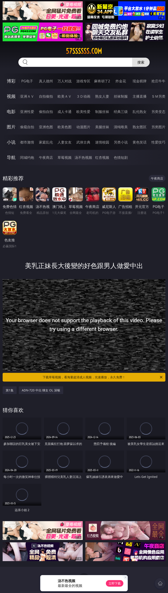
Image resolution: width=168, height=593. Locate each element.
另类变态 (158, 111)
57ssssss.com (84, 51)
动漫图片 (83, 126)
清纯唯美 (121, 126)
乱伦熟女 (140, 111)
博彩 (11, 81)
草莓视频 (65, 157)
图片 (11, 127)
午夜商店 (46, 157)
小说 (11, 142)
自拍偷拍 (46, 96)
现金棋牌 (140, 81)
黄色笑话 (140, 142)
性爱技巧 (158, 142)
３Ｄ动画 (83, 96)
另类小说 (121, 142)
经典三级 (121, 111)
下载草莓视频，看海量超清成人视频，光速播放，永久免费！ (103, 377)
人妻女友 (65, 142)
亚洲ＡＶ (27, 96)
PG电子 (27, 81)
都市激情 (27, 142)
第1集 (10, 390)
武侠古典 (83, 142)
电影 (11, 111)
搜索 (140, 62)
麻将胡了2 (102, 81)
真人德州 (46, 81)
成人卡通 (65, 111)
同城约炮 (27, 157)
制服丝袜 (102, 111)
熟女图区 (140, 126)
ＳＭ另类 (158, 96)
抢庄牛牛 (158, 81)
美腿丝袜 (102, 126)
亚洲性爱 (27, 111)
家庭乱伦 (46, 142)
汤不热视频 (83, 157)
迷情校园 (102, 142)
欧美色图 (65, 126)
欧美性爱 (83, 111)
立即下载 (114, 583)
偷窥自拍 (27, 126)
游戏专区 (83, 81)
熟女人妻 (102, 96)
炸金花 (121, 81)
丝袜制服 (121, 96)
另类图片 (158, 126)
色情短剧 (121, 157)
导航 (11, 157)
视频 (11, 96)
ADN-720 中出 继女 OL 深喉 (41, 390)
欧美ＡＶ (65, 96)
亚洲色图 (46, 126)
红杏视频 (102, 157)
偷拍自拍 (46, 111)
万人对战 (65, 81)
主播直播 (140, 96)
